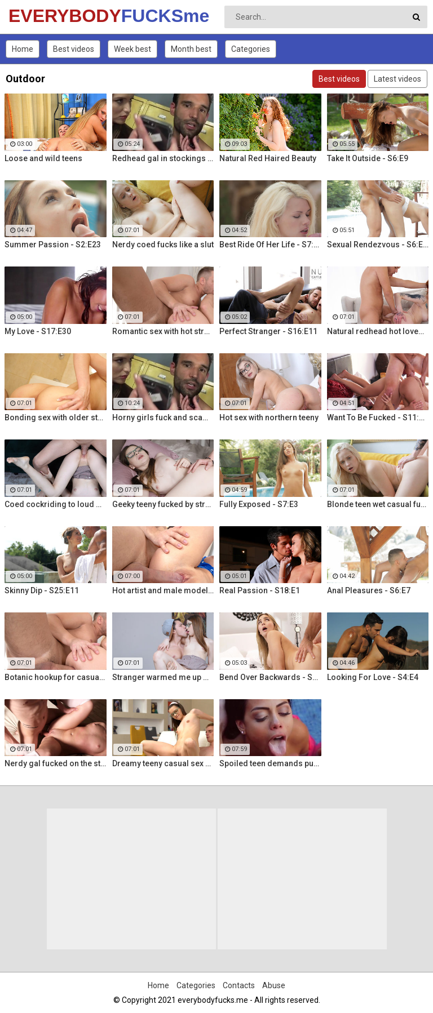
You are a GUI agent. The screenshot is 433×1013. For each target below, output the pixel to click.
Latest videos (397, 78)
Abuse (273, 985)
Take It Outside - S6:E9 (367, 158)
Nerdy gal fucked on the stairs (56, 763)
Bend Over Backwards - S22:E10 (270, 677)
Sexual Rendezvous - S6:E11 (378, 244)
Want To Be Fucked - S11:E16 (378, 417)
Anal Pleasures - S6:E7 (368, 590)
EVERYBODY (38, 16)
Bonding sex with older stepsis (56, 417)
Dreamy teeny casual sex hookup (163, 763)
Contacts (239, 985)
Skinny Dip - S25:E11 (42, 590)
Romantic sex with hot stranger (163, 331)
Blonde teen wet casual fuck (378, 504)
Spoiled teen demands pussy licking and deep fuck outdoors (270, 763)
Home (22, 49)
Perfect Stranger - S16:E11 (268, 331)
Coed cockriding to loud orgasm (56, 504)
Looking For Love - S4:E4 (372, 677)
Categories (250, 49)
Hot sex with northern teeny (269, 417)
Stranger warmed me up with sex (163, 677)
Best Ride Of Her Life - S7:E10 (270, 244)
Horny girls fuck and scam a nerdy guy (163, 417)
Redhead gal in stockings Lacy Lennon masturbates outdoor (163, 158)
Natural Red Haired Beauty (267, 158)
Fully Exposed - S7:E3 (258, 504)
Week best (132, 49)
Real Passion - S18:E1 (259, 590)
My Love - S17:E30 (38, 331)
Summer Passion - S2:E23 (53, 244)
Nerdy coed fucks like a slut (163, 244)
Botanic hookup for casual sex (56, 677)
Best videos (73, 49)
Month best (191, 49)
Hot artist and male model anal (163, 590)
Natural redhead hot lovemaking (378, 331)
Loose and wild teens (43, 158)
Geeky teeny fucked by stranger (163, 504)
